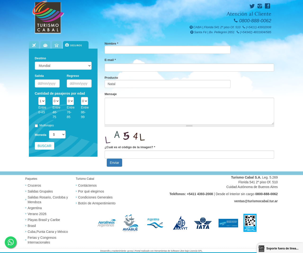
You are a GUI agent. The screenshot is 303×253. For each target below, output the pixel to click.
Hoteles (57, 45)
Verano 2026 (37, 214)
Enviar (114, 163)
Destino (40, 58)
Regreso (73, 76)
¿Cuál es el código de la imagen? (130, 147)
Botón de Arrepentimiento (97, 203)
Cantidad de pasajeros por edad (60, 93)
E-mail (110, 60)
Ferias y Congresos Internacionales (42, 240)
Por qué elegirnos (91, 191)
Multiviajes (44, 125)
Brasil (32, 226)
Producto (111, 77)
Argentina (35, 208)
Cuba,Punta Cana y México (48, 232)
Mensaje (111, 94)
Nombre (111, 43)
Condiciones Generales (95, 197)
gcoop (130, 251)
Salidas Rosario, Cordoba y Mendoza (48, 199)
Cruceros (34, 185)
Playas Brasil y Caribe (44, 220)
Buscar (44, 146)
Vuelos (34, 45)
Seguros (76, 45)
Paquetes (45, 45)
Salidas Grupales (40, 191)
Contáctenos (87, 185)
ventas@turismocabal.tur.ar (256, 201)
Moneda (40, 135)
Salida (39, 76)
